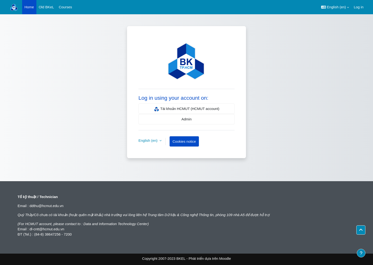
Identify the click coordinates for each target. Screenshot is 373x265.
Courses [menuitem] (65, 7)
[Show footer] (361, 253)
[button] (335, 7)
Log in (358, 7)
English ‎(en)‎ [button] (148, 140)
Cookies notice (184, 141)
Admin (187, 119)
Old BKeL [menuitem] (46, 7)
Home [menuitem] (29, 7)
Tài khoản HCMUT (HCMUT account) (186, 109)
